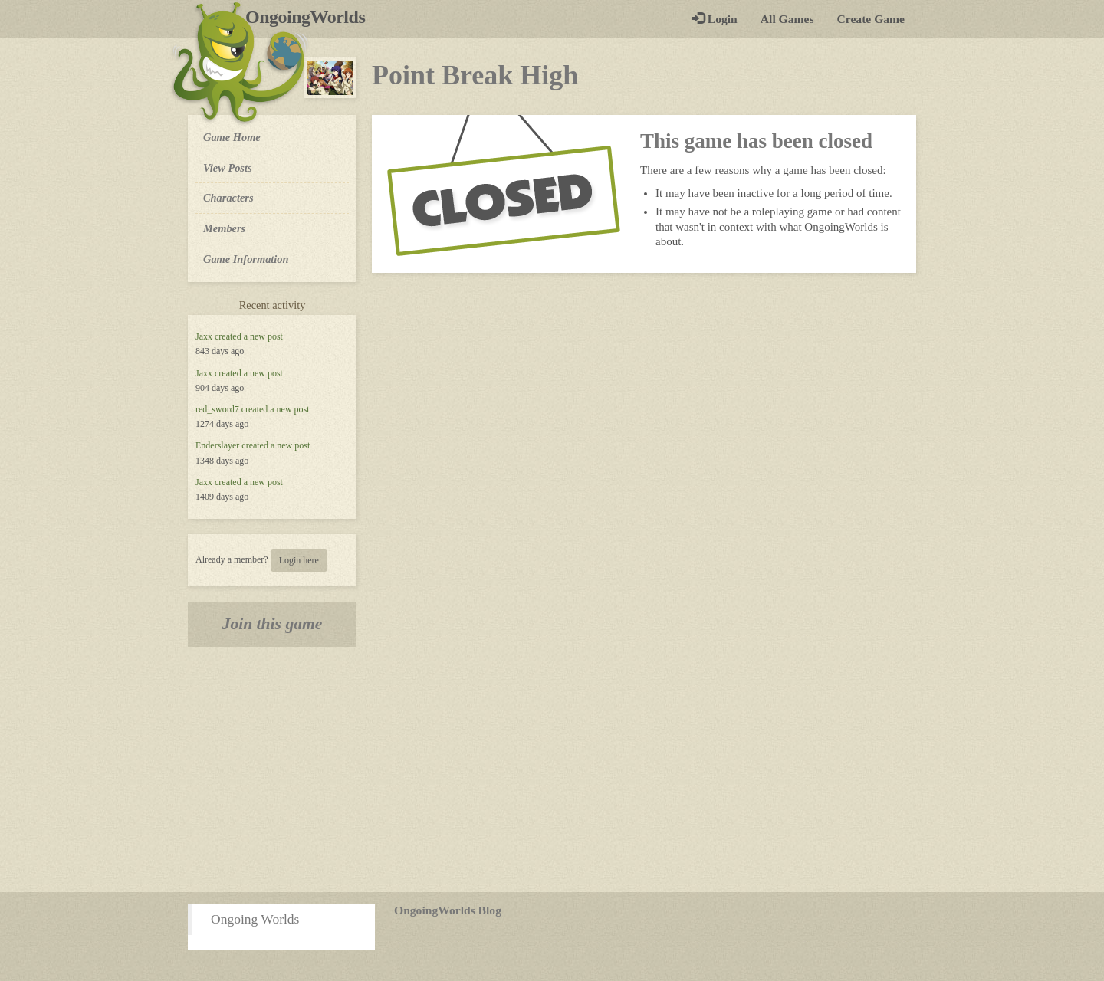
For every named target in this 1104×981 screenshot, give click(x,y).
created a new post (249, 336)
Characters (228, 197)
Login (715, 18)
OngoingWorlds (310, 17)
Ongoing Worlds (255, 919)
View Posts (227, 168)
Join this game (272, 624)
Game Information (246, 259)
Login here (299, 560)
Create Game (871, 18)
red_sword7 (217, 409)
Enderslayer (217, 445)
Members (224, 228)
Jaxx (204, 336)
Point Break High (475, 75)
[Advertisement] (552, 769)
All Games (787, 18)
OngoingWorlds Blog (447, 910)
